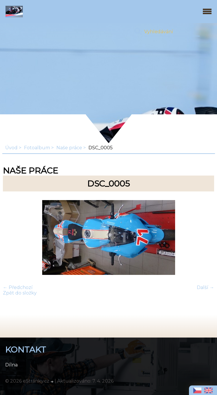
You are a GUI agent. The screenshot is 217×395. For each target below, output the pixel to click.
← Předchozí (18, 287)
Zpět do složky (20, 293)
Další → (205, 287)
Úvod (11, 147)
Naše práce (69, 147)
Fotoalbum (37, 147)
